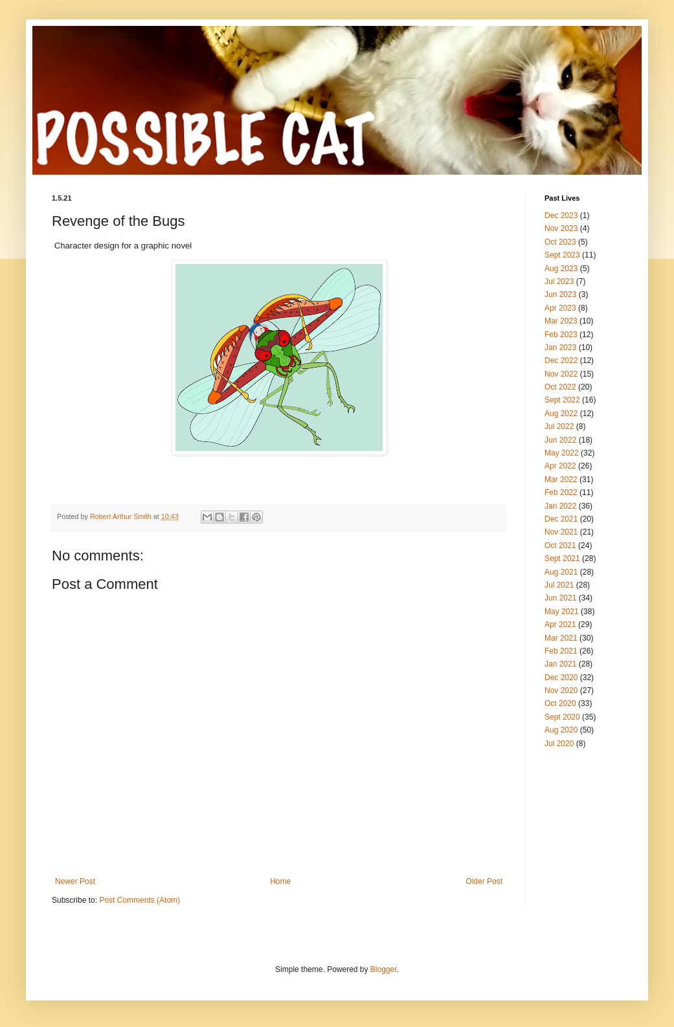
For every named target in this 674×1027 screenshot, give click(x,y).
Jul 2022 (559, 426)
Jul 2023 (559, 281)
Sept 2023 (562, 255)
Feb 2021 (561, 651)
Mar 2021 (561, 638)
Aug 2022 (561, 413)
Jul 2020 (559, 743)
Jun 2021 (560, 597)
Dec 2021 (561, 519)
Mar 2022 (561, 479)
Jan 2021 (560, 663)
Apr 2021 (560, 624)
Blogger (383, 969)
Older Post (484, 881)
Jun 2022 (560, 440)
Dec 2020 (561, 677)
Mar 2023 (561, 321)
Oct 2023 (560, 242)
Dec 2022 (561, 360)
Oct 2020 (560, 703)
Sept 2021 (562, 558)
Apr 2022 (560, 465)
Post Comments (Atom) (139, 900)
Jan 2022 (560, 506)
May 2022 (562, 453)
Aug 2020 (561, 729)
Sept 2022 (562, 399)
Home (280, 881)
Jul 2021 (559, 585)
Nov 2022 (561, 374)
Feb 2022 (561, 492)
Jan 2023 (560, 347)
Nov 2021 (561, 531)
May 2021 (562, 611)
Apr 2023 (560, 308)
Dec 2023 (561, 215)
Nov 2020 (561, 690)
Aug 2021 (561, 572)
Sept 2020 (562, 717)
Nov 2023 (561, 228)
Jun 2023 (560, 294)
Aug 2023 (561, 268)
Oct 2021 (560, 545)
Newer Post (75, 881)
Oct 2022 (560, 387)
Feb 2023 (561, 334)
